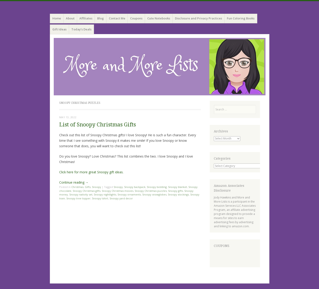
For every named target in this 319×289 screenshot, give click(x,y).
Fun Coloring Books (241, 18)
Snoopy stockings (178, 194)
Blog (100, 18)
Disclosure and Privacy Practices (198, 18)
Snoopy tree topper (78, 198)
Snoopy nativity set (80, 194)
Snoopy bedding (157, 187)
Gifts (88, 187)
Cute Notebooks (158, 18)
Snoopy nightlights (105, 194)
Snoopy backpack (134, 187)
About (70, 18)
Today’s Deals (81, 29)
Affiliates (85, 18)
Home (56, 18)
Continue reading (73, 182)
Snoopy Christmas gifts (86, 191)
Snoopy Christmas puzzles (151, 191)
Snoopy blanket (177, 187)
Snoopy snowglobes (154, 194)
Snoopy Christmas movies (117, 191)
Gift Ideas (59, 29)
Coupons (136, 18)
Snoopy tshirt (100, 198)
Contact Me (117, 18)
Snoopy (96, 187)
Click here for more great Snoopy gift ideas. (91, 172)
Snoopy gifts (175, 191)
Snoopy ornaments (129, 194)
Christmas (77, 187)
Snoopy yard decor (121, 198)
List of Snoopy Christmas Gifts (97, 125)
